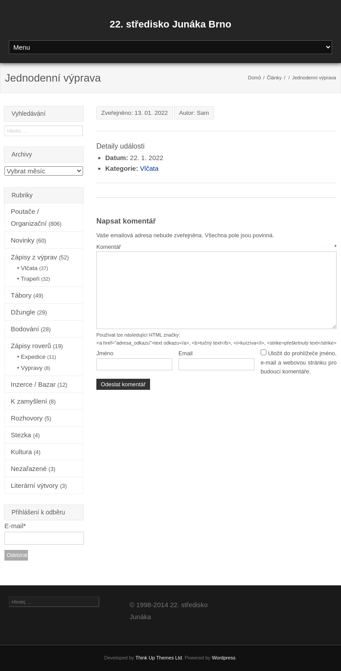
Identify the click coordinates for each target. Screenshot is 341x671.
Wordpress (223, 657)
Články (274, 77)
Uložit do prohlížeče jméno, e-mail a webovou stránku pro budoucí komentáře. (299, 362)
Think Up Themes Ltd (158, 657)
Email (185, 353)
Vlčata (149, 168)
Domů (254, 77)
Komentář (216, 246)
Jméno (104, 353)
